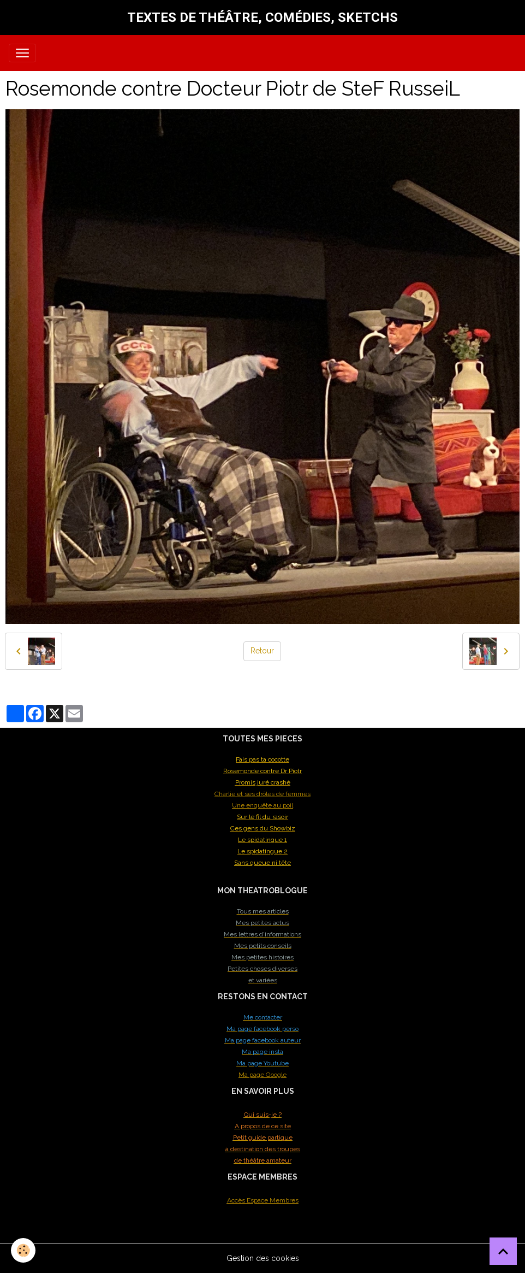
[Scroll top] (503, 1251)
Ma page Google (262, 1074)
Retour (262, 650)
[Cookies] (23, 1250)
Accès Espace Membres (263, 1200)
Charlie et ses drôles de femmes (262, 794)
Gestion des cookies (262, 1258)
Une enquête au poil (262, 805)
